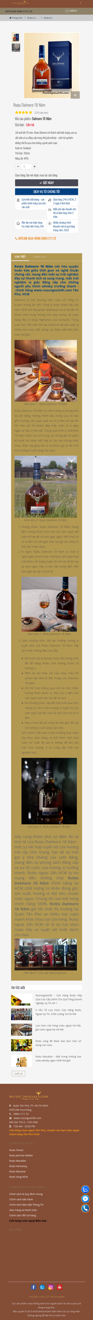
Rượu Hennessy (18, 1166)
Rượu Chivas (16, 1150)
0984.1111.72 (21, 1114)
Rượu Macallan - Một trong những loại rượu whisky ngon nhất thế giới (58, 1058)
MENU (71, 11)
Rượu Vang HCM (18, 1176)
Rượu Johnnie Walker (21, 1155)
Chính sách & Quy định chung (26, 1194)
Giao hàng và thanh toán (23, 1210)
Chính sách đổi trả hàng (22, 1215)
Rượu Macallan (17, 1160)
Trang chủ (16, 17)
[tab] (20, 257)
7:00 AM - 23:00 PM (24, 1126)
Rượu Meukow (17, 1171)
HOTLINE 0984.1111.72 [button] (18, 11)
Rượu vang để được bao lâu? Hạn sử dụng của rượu (58, 1042)
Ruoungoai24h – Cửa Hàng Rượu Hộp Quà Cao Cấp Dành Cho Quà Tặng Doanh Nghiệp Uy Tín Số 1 (59, 999)
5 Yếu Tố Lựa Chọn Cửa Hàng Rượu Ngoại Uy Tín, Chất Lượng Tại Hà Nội (58, 1011)
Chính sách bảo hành (21, 1199)
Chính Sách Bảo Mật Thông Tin (26, 1204)
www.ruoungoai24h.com (53, 290)
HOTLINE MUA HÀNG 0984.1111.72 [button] (35, 238)
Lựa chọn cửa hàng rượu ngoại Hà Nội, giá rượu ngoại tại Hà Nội (58, 1027)
